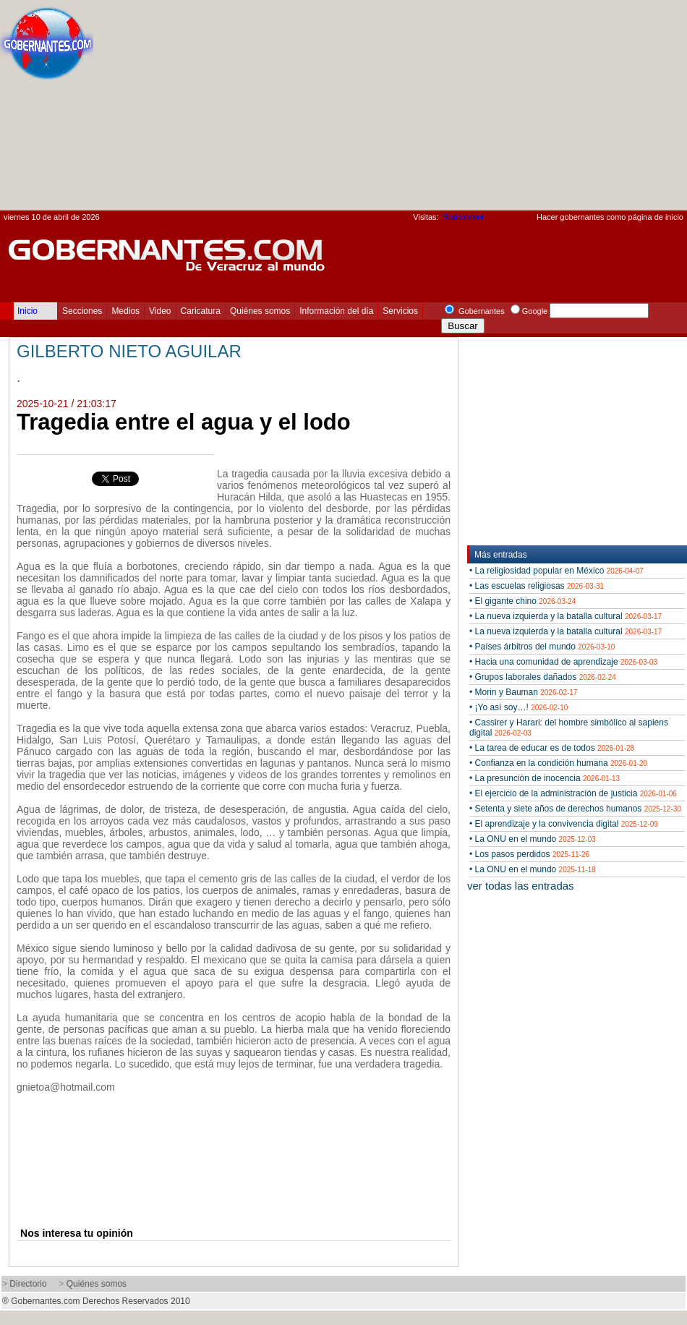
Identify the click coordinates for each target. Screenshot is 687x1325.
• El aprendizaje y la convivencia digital (563, 824)
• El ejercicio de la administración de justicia (573, 793)
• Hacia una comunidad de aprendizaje (563, 662)
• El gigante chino (522, 601)
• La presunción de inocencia (544, 778)
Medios (125, 311)
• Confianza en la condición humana (558, 763)
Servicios (400, 311)
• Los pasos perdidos (529, 854)
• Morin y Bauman (523, 692)
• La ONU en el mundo (532, 839)
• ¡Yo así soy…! (518, 707)
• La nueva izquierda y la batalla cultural (565, 616)
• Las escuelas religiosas (536, 586)
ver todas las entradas (520, 885)
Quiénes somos (260, 311)
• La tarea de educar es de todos (551, 748)
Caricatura (201, 311)
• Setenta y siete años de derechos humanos (575, 809)
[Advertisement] (536, 109)
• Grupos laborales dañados (542, 677)
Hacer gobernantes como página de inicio (610, 217)
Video (160, 311)
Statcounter (463, 217)
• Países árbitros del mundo (542, 647)
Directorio (27, 1284)
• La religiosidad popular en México (556, 571)
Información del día (336, 311)
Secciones (82, 311)
